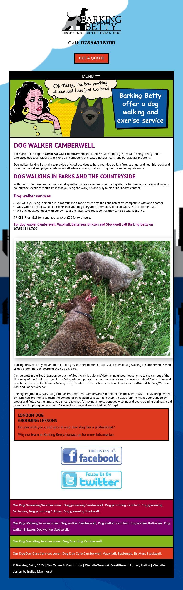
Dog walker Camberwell (78, 523)
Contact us (73, 434)
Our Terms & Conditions (64, 565)
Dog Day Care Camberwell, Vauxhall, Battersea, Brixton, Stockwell (111, 553)
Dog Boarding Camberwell (82, 541)
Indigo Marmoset (39, 571)
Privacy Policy (139, 565)
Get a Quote (91, 58)
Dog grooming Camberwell (83, 505)
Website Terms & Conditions (105, 565)
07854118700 (98, 42)
